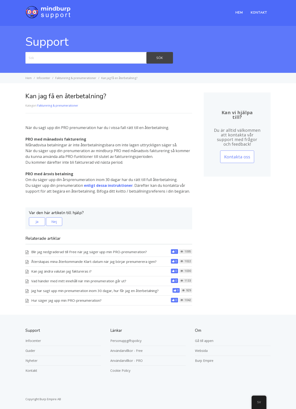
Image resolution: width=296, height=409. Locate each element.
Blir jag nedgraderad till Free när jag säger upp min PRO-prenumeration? (89, 251)
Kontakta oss (237, 157)
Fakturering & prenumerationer (57, 106)
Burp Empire (204, 360)
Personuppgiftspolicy (126, 340)
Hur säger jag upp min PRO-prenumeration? (66, 300)
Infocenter (33, 340)
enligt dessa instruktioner (108, 185)
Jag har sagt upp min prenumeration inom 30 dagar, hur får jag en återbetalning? (95, 290)
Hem (239, 12)
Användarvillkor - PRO (126, 360)
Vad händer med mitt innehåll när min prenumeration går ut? (78, 281)
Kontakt (259, 12)
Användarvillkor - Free (126, 350)
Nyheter (31, 360)
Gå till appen (204, 340)
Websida (201, 350)
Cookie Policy (120, 370)
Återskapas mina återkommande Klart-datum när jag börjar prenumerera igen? (94, 261)
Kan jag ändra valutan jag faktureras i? (61, 271)
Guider (30, 350)
